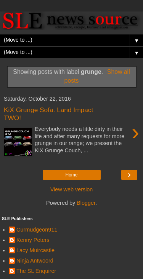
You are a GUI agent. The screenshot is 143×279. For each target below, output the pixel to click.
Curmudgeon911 (36, 230)
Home (71, 175)
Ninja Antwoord (34, 261)
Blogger (86, 203)
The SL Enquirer (36, 271)
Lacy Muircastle (35, 250)
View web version (71, 189)
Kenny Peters (32, 240)
